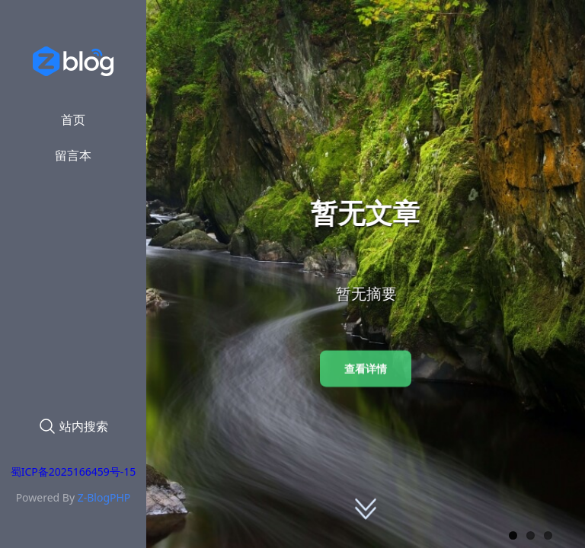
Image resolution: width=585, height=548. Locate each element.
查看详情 (365, 369)
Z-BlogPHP (104, 497)
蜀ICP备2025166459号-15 (73, 471)
